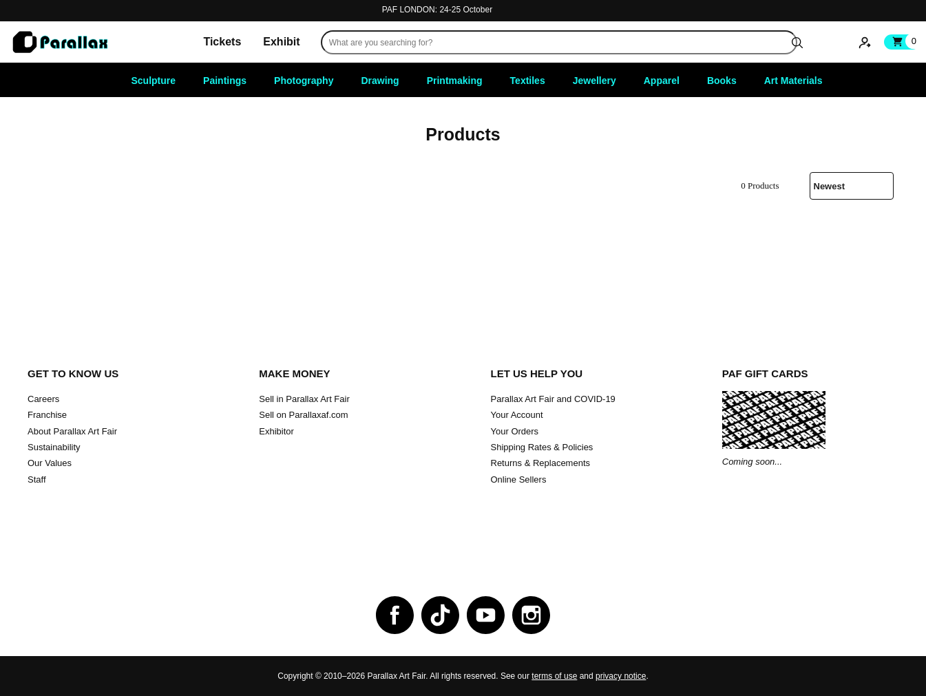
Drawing (380, 80)
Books (722, 80)
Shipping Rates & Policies (542, 447)
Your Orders (515, 431)
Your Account (517, 415)
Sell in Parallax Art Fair (304, 399)
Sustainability (54, 447)
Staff (37, 479)
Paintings (224, 80)
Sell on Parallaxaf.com (303, 415)
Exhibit (281, 42)
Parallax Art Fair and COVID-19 (553, 399)
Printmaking (455, 80)
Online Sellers (519, 479)
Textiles (527, 80)
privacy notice (621, 676)
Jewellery (594, 80)
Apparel (662, 80)
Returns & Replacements (541, 463)
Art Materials (793, 80)
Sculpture (153, 80)
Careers (43, 399)
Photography (303, 80)
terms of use (554, 676)
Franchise (47, 415)
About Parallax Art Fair (72, 431)
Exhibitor (276, 431)
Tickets (222, 42)
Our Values (50, 463)
